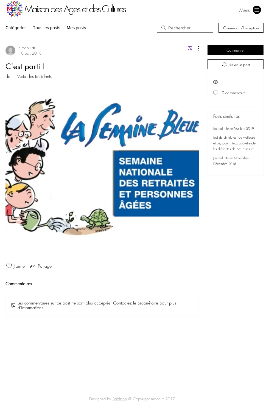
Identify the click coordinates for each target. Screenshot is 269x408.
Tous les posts (46, 27)
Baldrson (120, 399)
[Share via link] (41, 266)
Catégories (15, 27)
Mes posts (76, 27)
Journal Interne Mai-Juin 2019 (233, 128)
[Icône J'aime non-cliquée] (9, 266)
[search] (185, 28)
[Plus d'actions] (195, 48)
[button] (244, 10)
